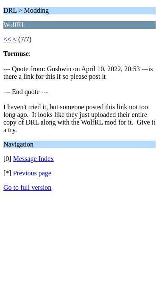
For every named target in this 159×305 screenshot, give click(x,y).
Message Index (33, 158)
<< (7, 39)
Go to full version (27, 187)
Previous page (32, 173)
